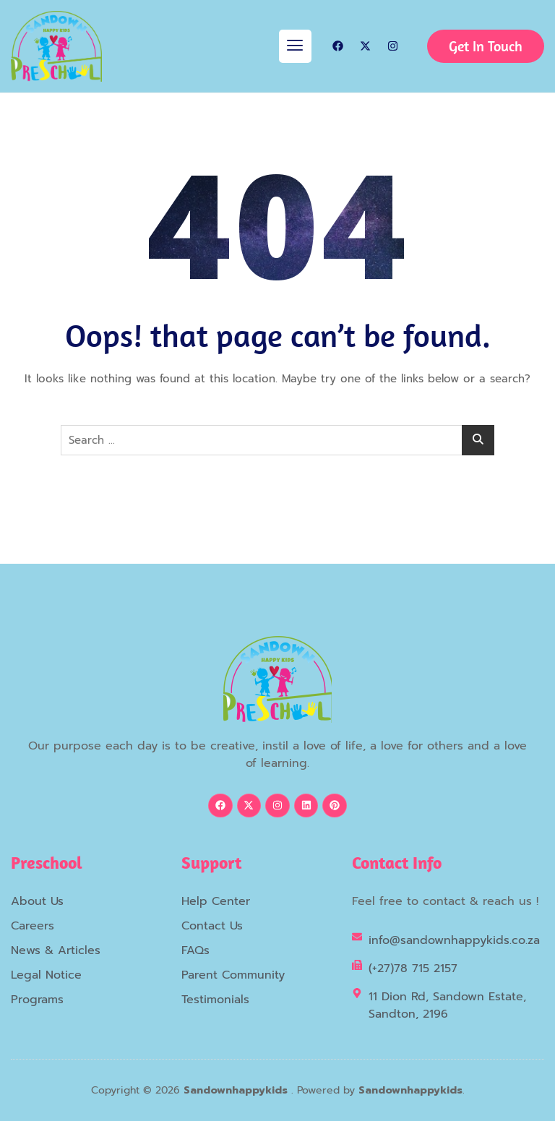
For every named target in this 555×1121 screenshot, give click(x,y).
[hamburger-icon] (295, 46)
